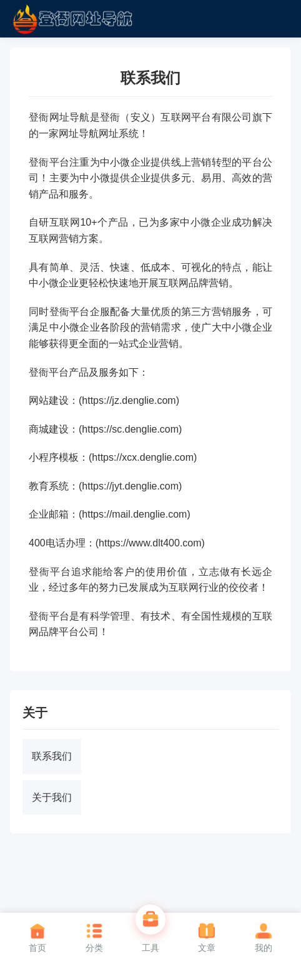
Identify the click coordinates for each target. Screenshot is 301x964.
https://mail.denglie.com (134, 514)
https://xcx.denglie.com (143, 457)
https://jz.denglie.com (128, 400)
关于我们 (52, 797)
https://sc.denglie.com (130, 429)
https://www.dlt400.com (150, 543)
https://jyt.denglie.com (130, 486)
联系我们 (52, 756)
